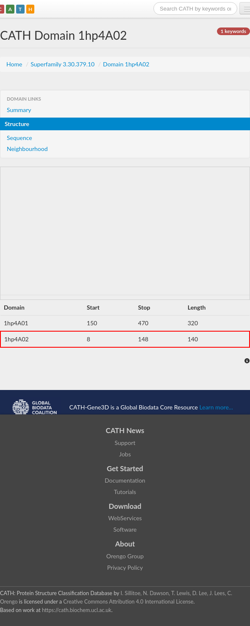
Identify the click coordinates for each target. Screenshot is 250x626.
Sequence (19, 137)
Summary (19, 109)
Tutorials (125, 491)
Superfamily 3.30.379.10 (63, 64)
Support (124, 442)
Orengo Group (125, 556)
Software (125, 529)
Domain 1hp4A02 (126, 64)
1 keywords (233, 31)
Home (15, 64)
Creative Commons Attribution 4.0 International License (128, 602)
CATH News (125, 430)
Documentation (125, 480)
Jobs (125, 454)
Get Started (125, 468)
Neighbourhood (27, 148)
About (125, 543)
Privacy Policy (125, 567)
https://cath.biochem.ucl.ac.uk (76, 610)
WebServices (125, 518)
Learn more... (216, 406)
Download (125, 506)
